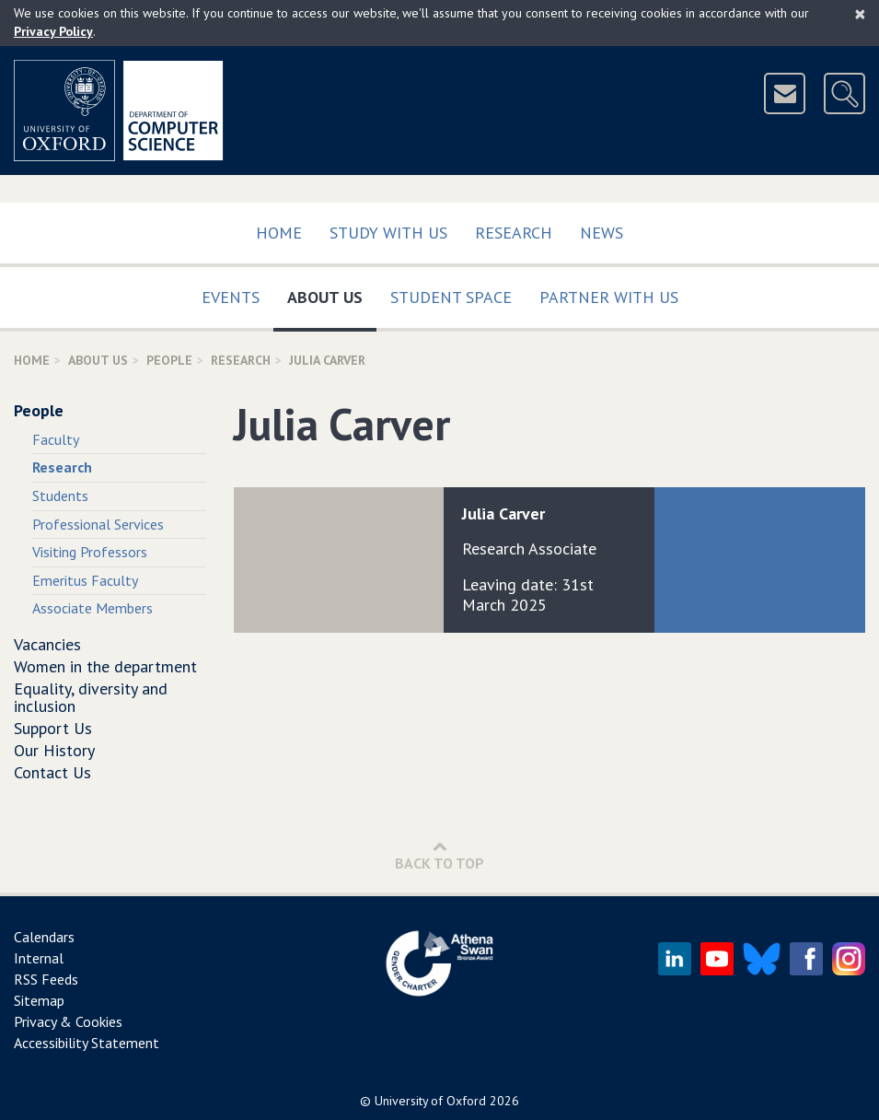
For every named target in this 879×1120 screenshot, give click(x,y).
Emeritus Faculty (85, 580)
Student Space (451, 297)
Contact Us (52, 772)
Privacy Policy (53, 31)
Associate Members (92, 608)
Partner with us (608, 297)
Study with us (388, 232)
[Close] (860, 14)
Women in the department (105, 666)
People (169, 360)
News (601, 232)
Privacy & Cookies (68, 1021)
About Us (331, 293)
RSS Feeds (46, 979)
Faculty (55, 439)
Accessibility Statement (86, 1042)
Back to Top (439, 855)
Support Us (53, 728)
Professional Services (98, 524)
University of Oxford (430, 1100)
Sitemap (39, 1000)
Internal (39, 958)
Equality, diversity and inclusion (91, 698)
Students (60, 495)
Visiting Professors (89, 551)
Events (231, 297)
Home (279, 232)
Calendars (44, 937)
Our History (54, 750)
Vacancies (47, 644)
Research (513, 232)
